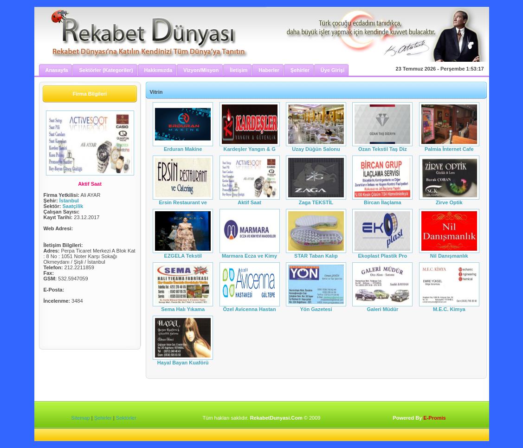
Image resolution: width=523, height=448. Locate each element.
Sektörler (126, 418)
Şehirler (103, 418)
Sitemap (80, 418)
